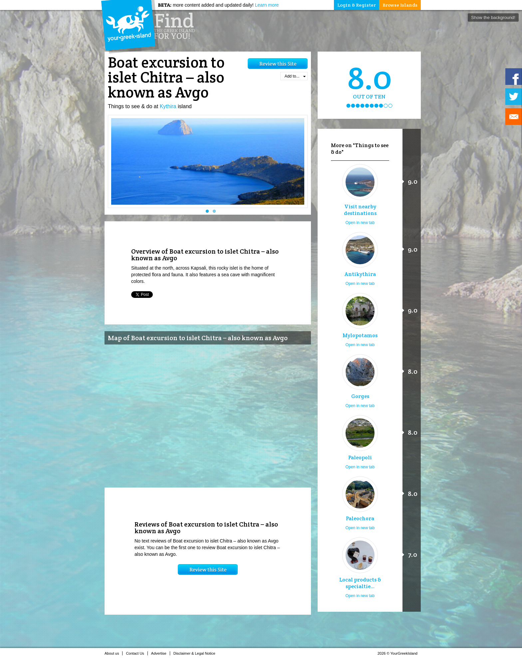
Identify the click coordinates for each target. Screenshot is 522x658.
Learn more (267, 5)
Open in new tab (360, 222)
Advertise (160, 653)
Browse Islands (400, 5)
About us (114, 653)
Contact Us (136, 653)
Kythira (168, 106)
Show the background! (493, 17)
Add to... (295, 76)
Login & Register (356, 5)
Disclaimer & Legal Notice (196, 653)
